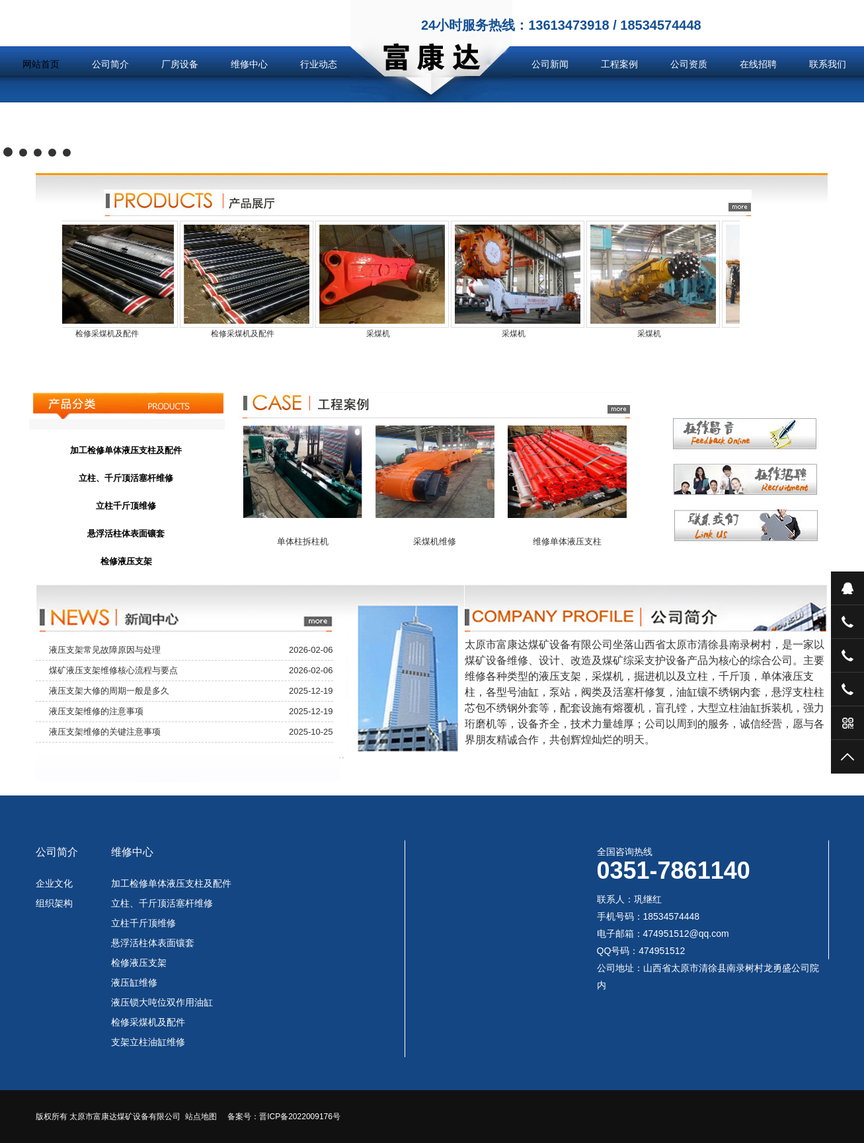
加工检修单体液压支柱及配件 (171, 883)
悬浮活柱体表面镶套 (152, 942)
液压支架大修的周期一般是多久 (109, 691)
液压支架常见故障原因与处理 (105, 650)
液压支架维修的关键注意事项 (105, 732)
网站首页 (40, 64)
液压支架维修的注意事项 (96, 711)
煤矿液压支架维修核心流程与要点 (113, 670)
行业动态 (318, 64)
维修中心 (249, 64)
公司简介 (110, 64)
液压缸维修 (134, 982)
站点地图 (201, 1116)
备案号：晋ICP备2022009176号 (283, 1116)
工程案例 (619, 64)
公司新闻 (550, 64)
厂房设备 (179, 64)
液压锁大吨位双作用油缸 (162, 1002)
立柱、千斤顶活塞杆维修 (162, 903)
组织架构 (54, 903)
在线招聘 (758, 64)
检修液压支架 (139, 962)
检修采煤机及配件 (148, 1022)
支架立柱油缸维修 (148, 1042)
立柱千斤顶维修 (143, 923)
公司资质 (688, 64)
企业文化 (54, 883)
